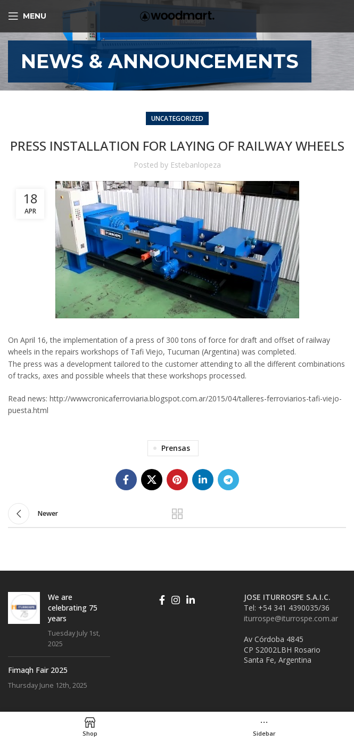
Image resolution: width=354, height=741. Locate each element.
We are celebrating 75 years (72, 607)
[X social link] (151, 479)
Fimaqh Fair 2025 (38, 670)
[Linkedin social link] (202, 479)
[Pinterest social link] (177, 479)
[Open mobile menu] (27, 16)
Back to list (177, 513)
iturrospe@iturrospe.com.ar (291, 618)
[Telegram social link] (228, 479)
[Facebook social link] (126, 479)
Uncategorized (177, 118)
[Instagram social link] (175, 600)
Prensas (175, 448)
